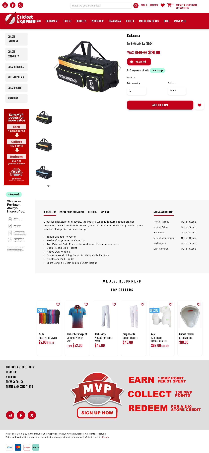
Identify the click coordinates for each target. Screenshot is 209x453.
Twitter (33, 417)
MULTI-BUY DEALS (149, 21)
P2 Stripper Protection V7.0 (159, 339)
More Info (180, 21)
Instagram (11, 417)
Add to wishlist (199, 105)
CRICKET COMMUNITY (13, 54)
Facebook (22, 417)
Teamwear (115, 21)
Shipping (11, 377)
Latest (67, 21)
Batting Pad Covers (48, 337)
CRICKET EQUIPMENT (13, 39)
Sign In (144, 5)
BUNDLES (81, 21)
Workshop (97, 21)
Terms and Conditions (19, 386)
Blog (166, 21)
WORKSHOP (13, 98)
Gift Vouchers (182, 7)
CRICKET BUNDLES (16, 66)
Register (154, 5)
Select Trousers (131, 337)
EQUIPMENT (52, 21)
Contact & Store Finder (186, 5)
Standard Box (186, 337)
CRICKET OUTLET (15, 87)
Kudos (105, 437)
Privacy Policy (14, 382)
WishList (163, 5)
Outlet (130, 21)
